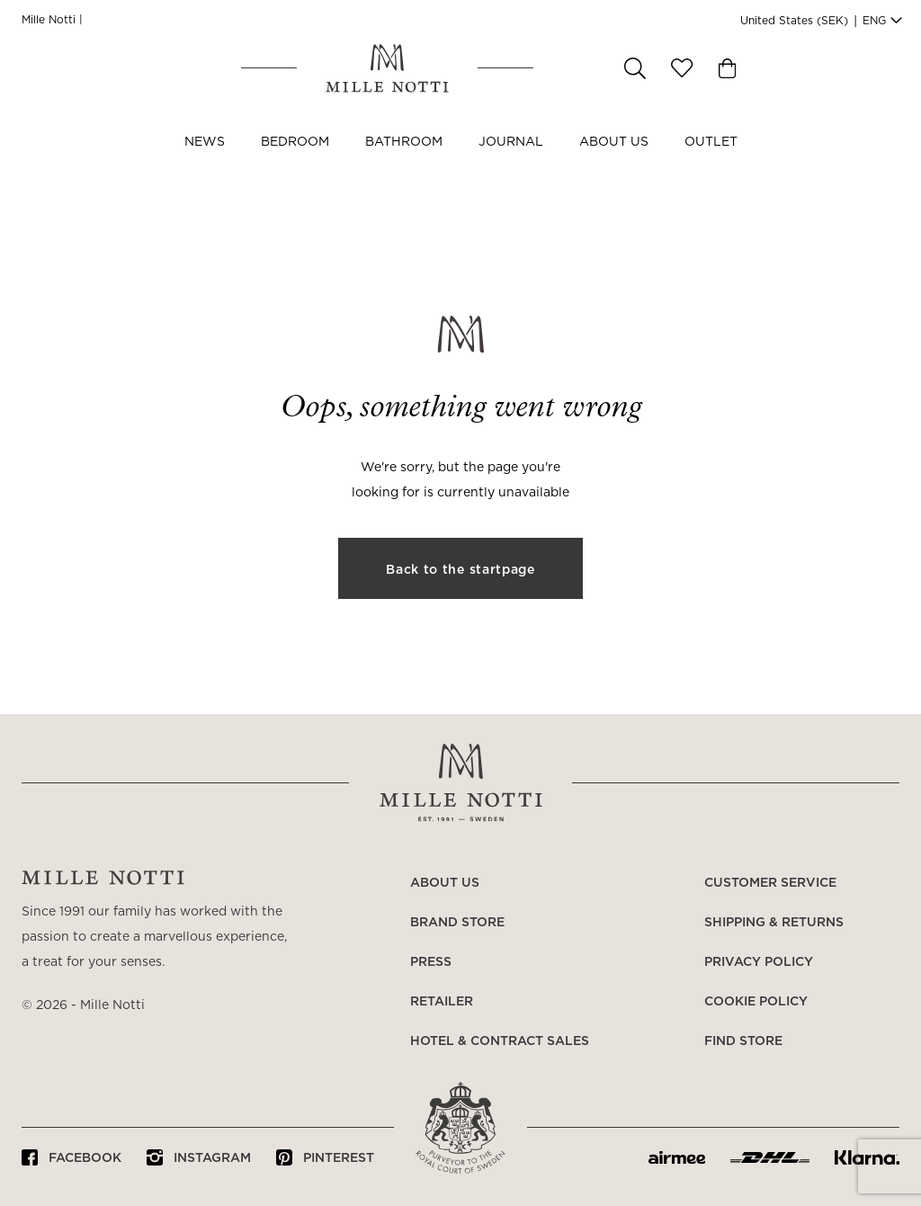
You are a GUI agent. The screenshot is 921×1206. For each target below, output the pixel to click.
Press (431, 962)
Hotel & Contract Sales (499, 1041)
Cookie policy (756, 1002)
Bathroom (404, 160)
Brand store (457, 922)
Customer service (770, 883)
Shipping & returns (774, 922)
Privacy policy (758, 962)
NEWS (204, 160)
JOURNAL (510, 160)
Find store (743, 1041)
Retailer (441, 1002)
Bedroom (295, 160)
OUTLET (711, 160)
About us (613, 160)
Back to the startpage (460, 570)
